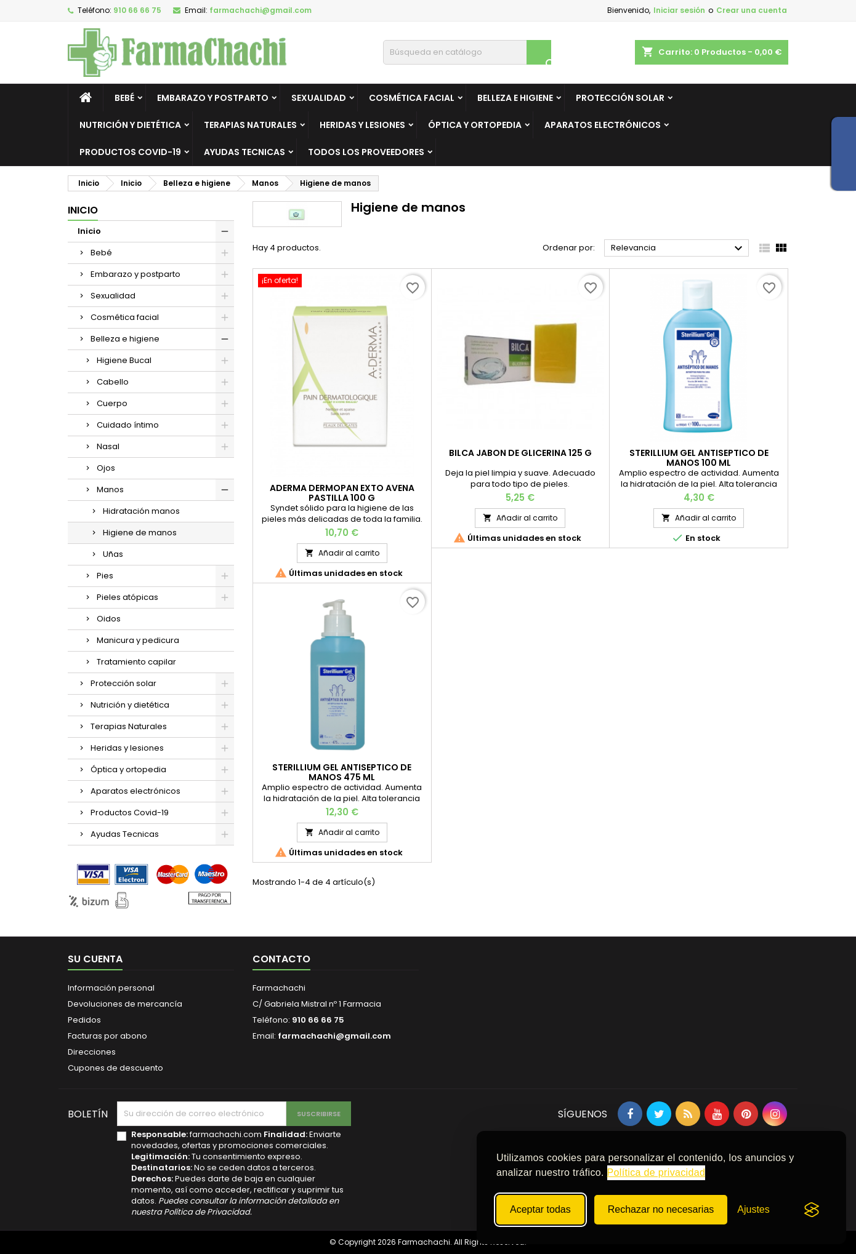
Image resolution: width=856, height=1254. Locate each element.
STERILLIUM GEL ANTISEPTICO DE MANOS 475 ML (341, 772)
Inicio (83, 210)
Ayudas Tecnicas (244, 152)
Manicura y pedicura (138, 640)
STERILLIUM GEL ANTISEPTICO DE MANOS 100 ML (699, 458)
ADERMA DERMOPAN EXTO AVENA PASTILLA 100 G (342, 493)
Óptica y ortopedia (475, 125)
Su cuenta (95, 959)
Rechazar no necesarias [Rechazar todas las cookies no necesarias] (661, 1209)
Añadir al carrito (342, 553)
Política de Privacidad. (208, 1212)
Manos (110, 489)
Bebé (124, 98)
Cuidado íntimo (128, 425)
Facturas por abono (107, 1036)
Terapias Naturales (250, 125)
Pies (105, 575)
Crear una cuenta (751, 10)
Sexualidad (318, 98)
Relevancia (678, 248)
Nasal (108, 446)
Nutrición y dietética (130, 125)
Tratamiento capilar (136, 662)
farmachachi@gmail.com (260, 10)
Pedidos (84, 1020)
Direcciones (92, 1052)
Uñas (113, 554)
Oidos (109, 619)
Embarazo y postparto (213, 98)
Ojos (106, 468)
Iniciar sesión (679, 10)
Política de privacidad (656, 1172)
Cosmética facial (411, 98)
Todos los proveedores (366, 152)
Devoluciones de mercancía (125, 1004)
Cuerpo (112, 403)
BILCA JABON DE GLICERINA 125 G (520, 453)
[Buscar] (467, 52)
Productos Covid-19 (130, 152)
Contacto (281, 959)
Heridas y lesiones (362, 125)
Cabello (113, 382)
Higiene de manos (140, 532)
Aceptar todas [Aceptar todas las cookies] (540, 1209)
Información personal (111, 988)
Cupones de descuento (115, 1068)
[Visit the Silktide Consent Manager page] (811, 1209)
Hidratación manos (141, 511)
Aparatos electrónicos (602, 125)
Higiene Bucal (124, 360)
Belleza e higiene (515, 98)
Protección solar (620, 98)
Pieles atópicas (127, 597)
